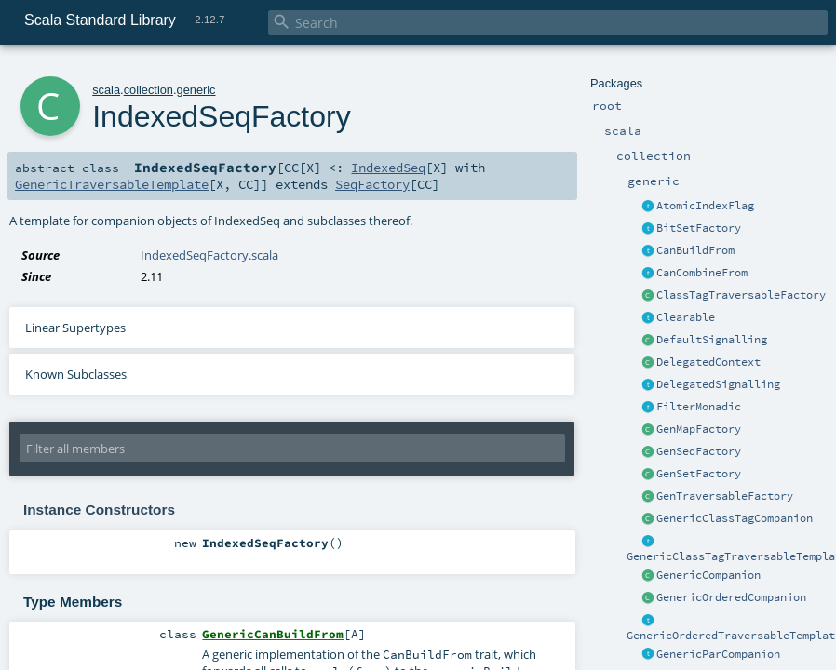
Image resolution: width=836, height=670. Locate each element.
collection (148, 90)
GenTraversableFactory (724, 495)
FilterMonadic (698, 406)
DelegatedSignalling (718, 384)
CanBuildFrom (695, 250)
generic (196, 90)
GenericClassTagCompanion (734, 518)
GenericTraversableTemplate (112, 184)
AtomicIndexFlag (705, 205)
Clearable (685, 317)
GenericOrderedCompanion (731, 597)
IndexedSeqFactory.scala (209, 255)
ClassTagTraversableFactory (741, 295)
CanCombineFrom (702, 272)
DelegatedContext (708, 361)
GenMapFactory (698, 429)
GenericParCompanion (718, 654)
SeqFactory (372, 184)
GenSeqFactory (698, 451)
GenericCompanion (708, 575)
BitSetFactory (698, 227)
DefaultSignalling (711, 339)
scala (106, 90)
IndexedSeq (388, 167)
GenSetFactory (698, 473)
